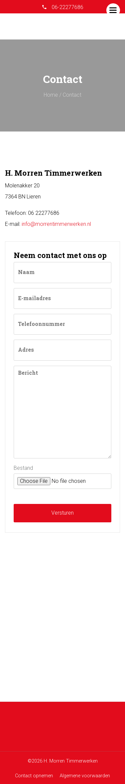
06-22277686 (66, 7)
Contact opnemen (34, 776)
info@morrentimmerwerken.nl (56, 224)
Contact (72, 95)
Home (51, 95)
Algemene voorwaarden (85, 776)
